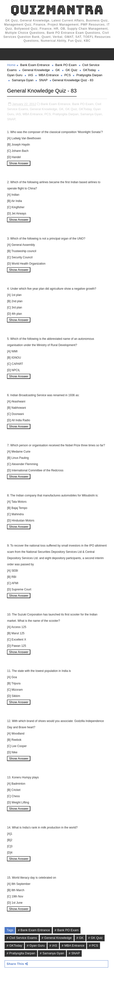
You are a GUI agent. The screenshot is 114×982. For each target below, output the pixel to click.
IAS (30, 75)
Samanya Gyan (23, 80)
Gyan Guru (14, 75)
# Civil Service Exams (22, 938)
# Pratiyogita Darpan (21, 953)
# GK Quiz (95, 938)
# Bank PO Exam (67, 930)
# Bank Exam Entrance (34, 930)
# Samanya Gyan (52, 953)
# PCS (93, 945)
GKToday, (85, 109)
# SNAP (74, 953)
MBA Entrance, (33, 114)
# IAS (53, 945)
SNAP (43, 80)
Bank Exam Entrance (35, 65)
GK (57, 70)
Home (11, 65)
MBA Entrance (49, 75)
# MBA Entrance (73, 945)
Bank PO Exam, (83, 104)
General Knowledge (36, 70)
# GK (80, 938)
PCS (67, 75)
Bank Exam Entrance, (56, 104)
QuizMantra (56, 9)
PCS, (48, 114)
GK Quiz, (71, 109)
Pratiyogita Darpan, (66, 114)
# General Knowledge (57, 938)
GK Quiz (71, 70)
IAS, (19, 114)
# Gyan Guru (36, 945)
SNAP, (11, 119)
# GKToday (14, 945)
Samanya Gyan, (91, 114)
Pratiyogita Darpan (89, 75)
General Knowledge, (44, 109)
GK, (61, 109)
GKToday (89, 70)
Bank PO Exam (66, 65)
